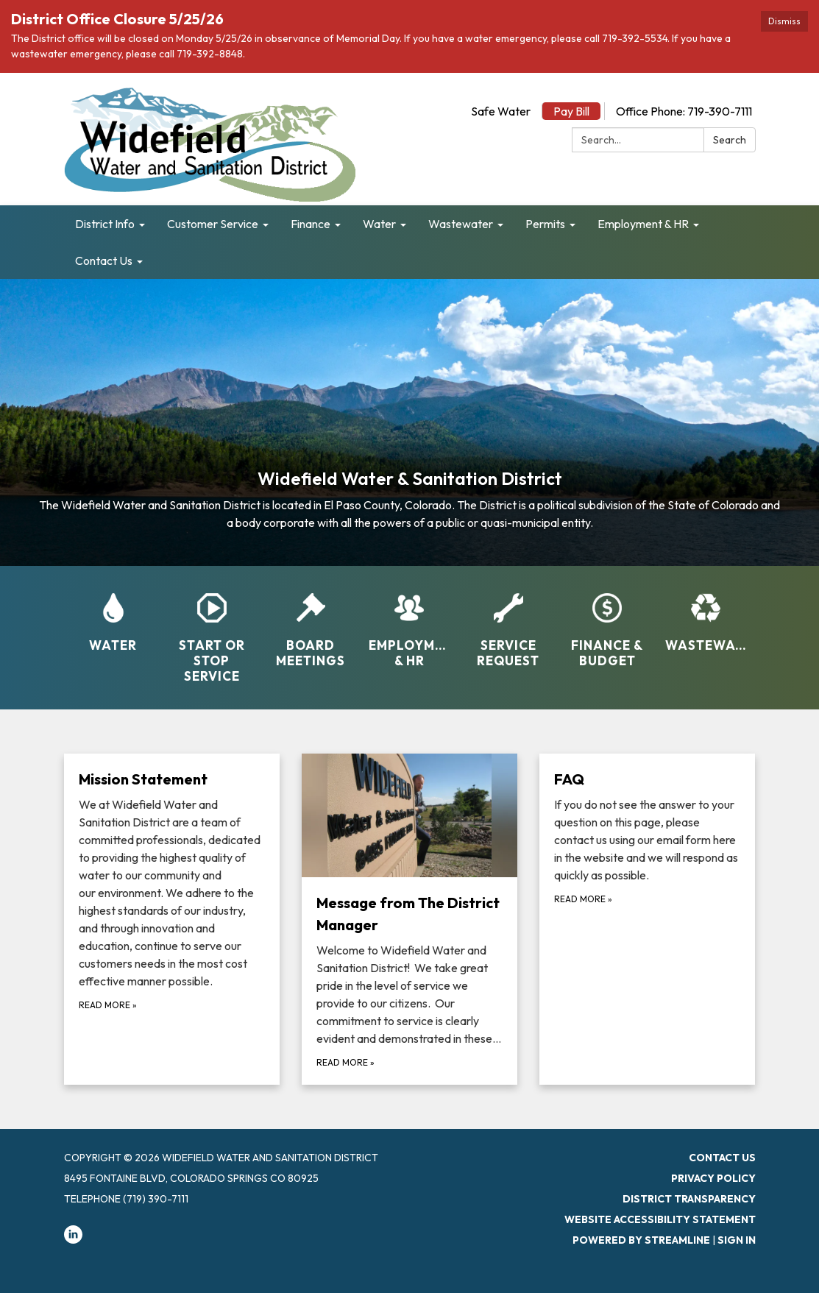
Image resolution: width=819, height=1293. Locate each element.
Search (729, 139)
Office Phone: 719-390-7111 (684, 111)
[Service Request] (508, 621)
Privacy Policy (713, 1178)
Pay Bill (571, 111)
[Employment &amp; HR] (409, 621)
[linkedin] (73, 1240)
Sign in (736, 1240)
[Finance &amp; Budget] (607, 621)
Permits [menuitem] (545, 223)
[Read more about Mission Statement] (172, 919)
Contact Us (722, 1157)
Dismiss (784, 20)
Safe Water (501, 111)
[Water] (113, 613)
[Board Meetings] (310, 621)
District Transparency (689, 1198)
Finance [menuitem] (310, 223)
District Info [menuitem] (105, 223)
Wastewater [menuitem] (460, 223)
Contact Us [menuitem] (103, 260)
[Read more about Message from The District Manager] (409, 919)
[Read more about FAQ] (647, 919)
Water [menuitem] (379, 223)
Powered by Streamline (641, 1240)
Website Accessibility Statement (660, 1219)
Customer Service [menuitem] (212, 223)
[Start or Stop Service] (211, 628)
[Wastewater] (705, 613)
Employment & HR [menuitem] (643, 223)
